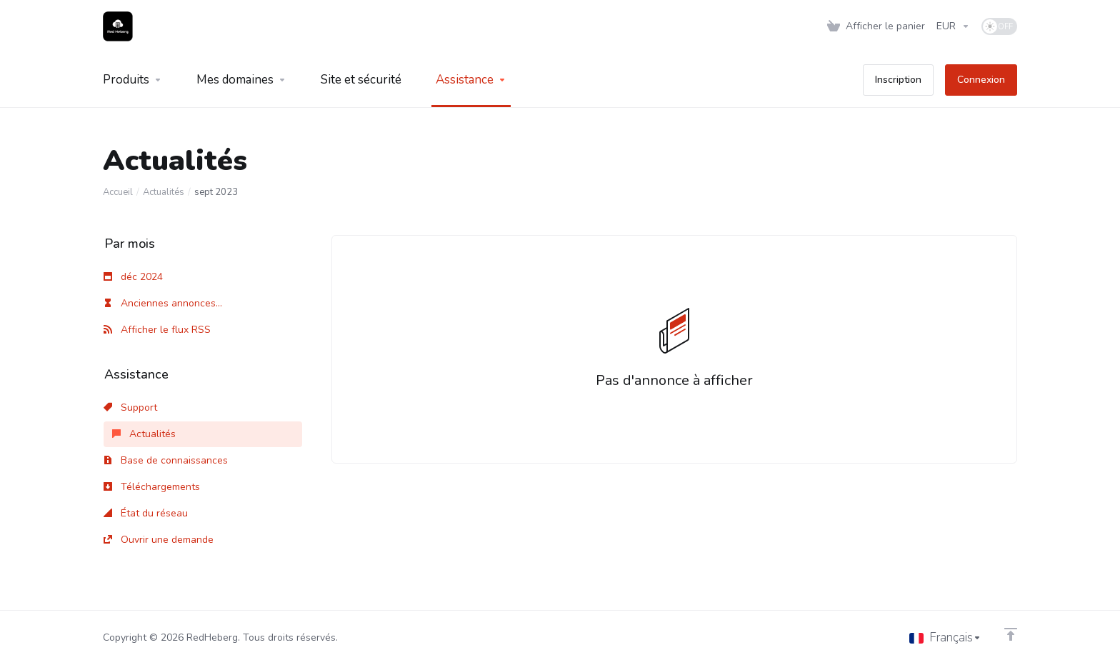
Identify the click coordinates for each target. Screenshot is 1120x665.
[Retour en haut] (1011, 634)
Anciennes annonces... (163, 303)
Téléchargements (152, 487)
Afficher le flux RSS (157, 329)
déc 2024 (133, 277)
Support (130, 407)
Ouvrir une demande (159, 539)
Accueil (118, 192)
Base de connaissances (166, 460)
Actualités (163, 192)
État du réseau (146, 513)
